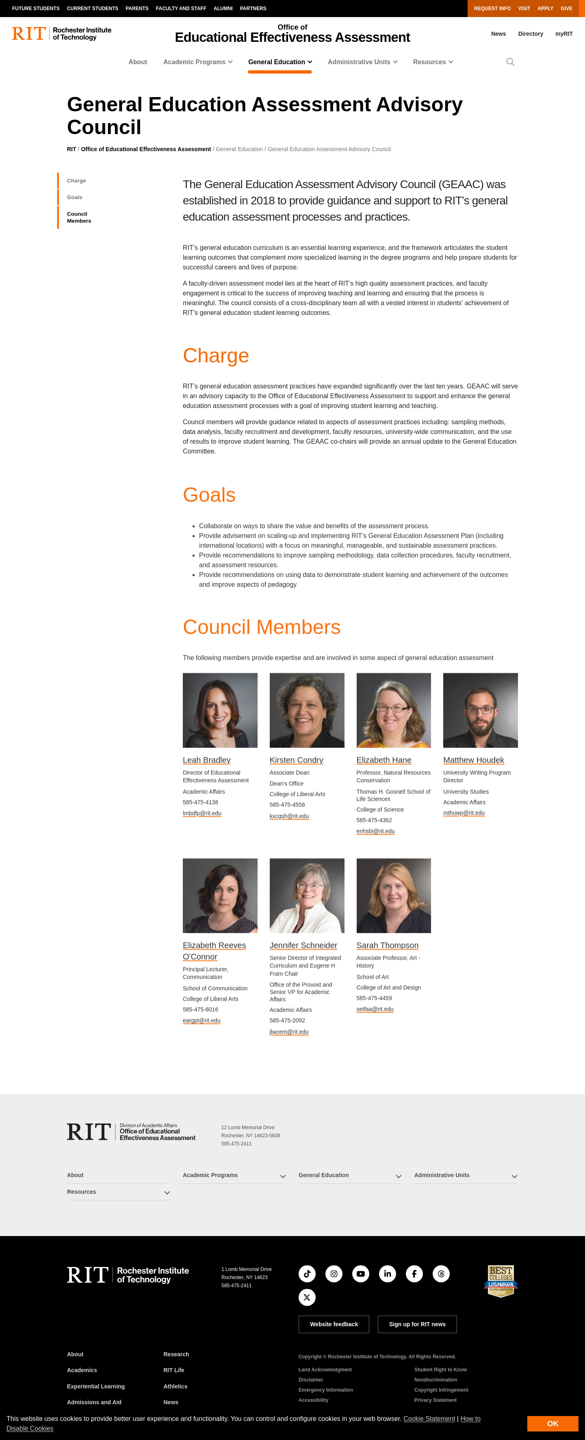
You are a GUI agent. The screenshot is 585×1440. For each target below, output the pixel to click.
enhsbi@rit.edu (376, 860)
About (137, 62)
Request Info (492, 8)
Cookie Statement (429, 1418)
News (498, 33)
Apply (545, 8)
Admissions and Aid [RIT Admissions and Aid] (94, 1402)
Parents (137, 8)
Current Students (93, 8)
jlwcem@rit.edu (289, 1061)
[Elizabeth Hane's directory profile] (394, 740)
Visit (524, 8)
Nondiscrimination (435, 1380)
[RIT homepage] (61, 34)
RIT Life (174, 1370)
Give (566, 8)
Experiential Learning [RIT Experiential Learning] (96, 1386)
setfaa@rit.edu (375, 1039)
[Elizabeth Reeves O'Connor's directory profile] (220, 925)
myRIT (564, 33)
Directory (530, 33)
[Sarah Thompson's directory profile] (394, 925)
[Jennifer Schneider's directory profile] (307, 925)
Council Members (101, 222)
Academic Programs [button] (194, 62)
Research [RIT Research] (176, 1354)
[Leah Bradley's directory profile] (220, 740)
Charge (81, 182)
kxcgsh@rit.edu (289, 845)
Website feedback (334, 1324)
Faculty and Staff (181, 8)
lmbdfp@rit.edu (202, 842)
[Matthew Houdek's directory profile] (480, 740)
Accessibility (313, 1400)
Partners (253, 8)
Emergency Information (326, 1390)
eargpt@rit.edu (202, 1050)
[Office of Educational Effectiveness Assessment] (131, 1131)
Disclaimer (311, 1380)
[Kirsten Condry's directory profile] (307, 740)
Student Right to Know (440, 1370)
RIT (71, 149)
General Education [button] (276, 62)
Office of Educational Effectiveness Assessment (146, 149)
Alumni (223, 8)
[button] (510, 62)
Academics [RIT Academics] (82, 1370)
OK (553, 1423)
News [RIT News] (171, 1402)
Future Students (36, 8)
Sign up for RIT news (417, 1324)
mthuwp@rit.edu (464, 842)
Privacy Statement (435, 1400)
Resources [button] (429, 62)
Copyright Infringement (441, 1390)
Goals (78, 202)
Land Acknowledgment (325, 1370)
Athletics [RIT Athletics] (176, 1386)
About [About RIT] (75, 1354)
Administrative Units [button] (359, 62)
